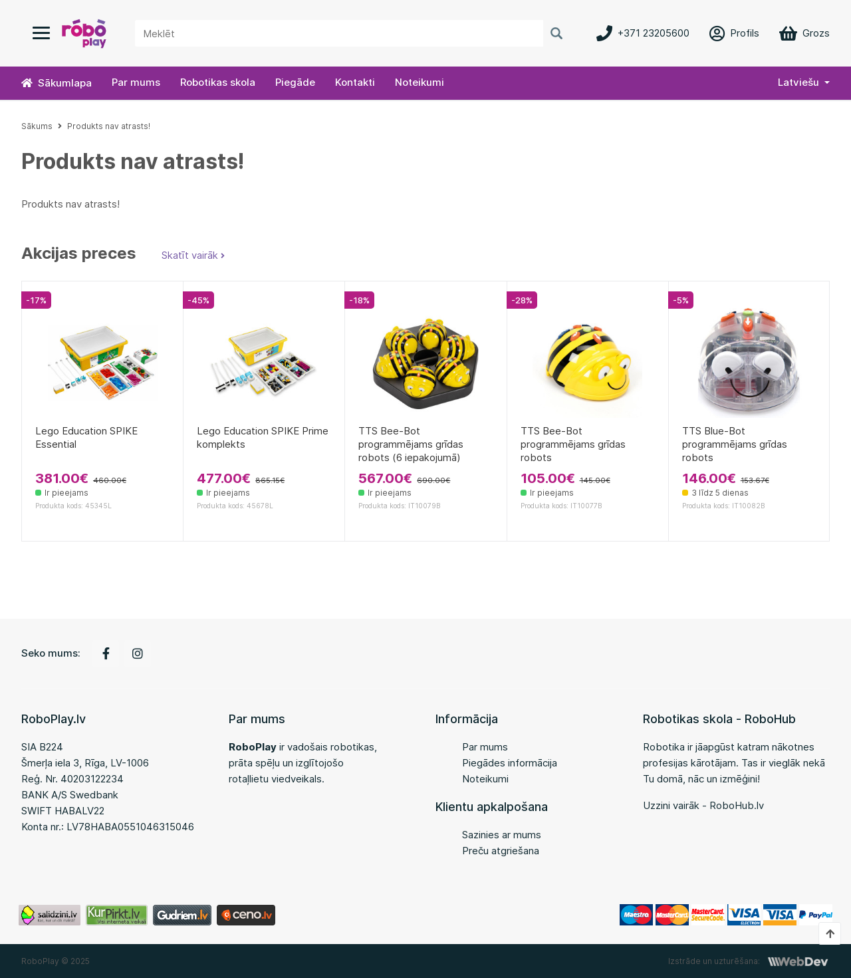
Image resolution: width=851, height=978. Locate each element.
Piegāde (295, 82)
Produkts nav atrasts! (108, 126)
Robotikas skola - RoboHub (719, 719)
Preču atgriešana (500, 850)
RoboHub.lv (736, 805)
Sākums (37, 126)
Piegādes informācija (509, 762)
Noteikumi (419, 82)
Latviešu (798, 82)
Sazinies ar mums (501, 834)
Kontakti (355, 82)
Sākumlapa (56, 83)
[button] (804, 83)
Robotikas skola (217, 82)
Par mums (136, 82)
